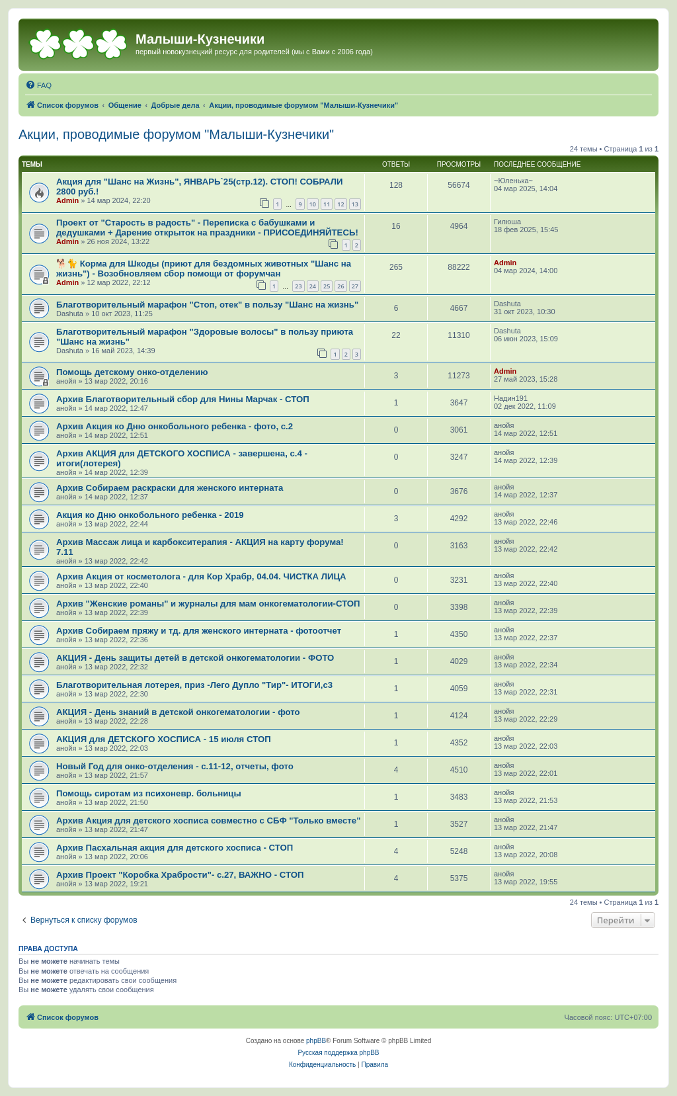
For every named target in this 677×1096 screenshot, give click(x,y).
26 (340, 286)
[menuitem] (38, 85)
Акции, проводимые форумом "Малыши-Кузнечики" (176, 134)
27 (355, 286)
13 (355, 204)
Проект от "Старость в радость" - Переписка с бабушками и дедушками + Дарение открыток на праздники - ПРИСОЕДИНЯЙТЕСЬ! (207, 227)
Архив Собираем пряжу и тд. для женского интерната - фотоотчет (198, 631)
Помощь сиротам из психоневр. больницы (148, 793)
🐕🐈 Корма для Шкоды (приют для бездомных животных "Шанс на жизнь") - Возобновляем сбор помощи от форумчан (203, 268)
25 (326, 286)
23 (298, 286)
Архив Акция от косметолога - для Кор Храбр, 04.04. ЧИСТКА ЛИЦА (201, 576)
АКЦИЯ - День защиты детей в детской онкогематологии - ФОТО (195, 658)
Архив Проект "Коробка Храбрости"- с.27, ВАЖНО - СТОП (179, 875)
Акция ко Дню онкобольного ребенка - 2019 (150, 515)
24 (312, 286)
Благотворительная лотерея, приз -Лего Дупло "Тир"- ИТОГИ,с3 (194, 685)
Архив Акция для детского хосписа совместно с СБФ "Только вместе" (208, 820)
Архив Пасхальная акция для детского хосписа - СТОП (174, 848)
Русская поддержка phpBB (338, 1052)
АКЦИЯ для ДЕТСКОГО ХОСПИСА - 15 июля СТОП (163, 739)
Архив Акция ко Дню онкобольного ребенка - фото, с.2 (174, 426)
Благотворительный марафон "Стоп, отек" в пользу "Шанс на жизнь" (207, 305)
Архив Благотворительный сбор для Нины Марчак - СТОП (182, 399)
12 (340, 204)
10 (312, 204)
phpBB (316, 1040)
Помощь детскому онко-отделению (132, 372)
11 (326, 204)
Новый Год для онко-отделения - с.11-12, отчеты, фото (175, 766)
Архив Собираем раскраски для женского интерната (169, 488)
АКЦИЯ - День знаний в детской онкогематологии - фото (178, 712)
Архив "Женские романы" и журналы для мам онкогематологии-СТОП (208, 604)
